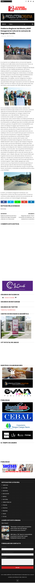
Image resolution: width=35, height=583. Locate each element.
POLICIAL (5, 505)
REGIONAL (11, 36)
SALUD (4, 514)
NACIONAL (5, 499)
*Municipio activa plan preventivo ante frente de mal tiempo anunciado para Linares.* (20, 529)
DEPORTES (5, 491)
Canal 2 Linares (9, 298)
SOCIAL (4, 517)
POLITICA (5, 508)
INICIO (4, 24)
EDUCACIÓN (6, 494)
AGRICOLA (5, 485)
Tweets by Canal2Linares (8, 310)
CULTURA (5, 488)
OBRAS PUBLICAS (7, 502)
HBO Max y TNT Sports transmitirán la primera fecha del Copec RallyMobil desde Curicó (21, 536)
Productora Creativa (20, 577)
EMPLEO (5, 497)
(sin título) (5, 523)
